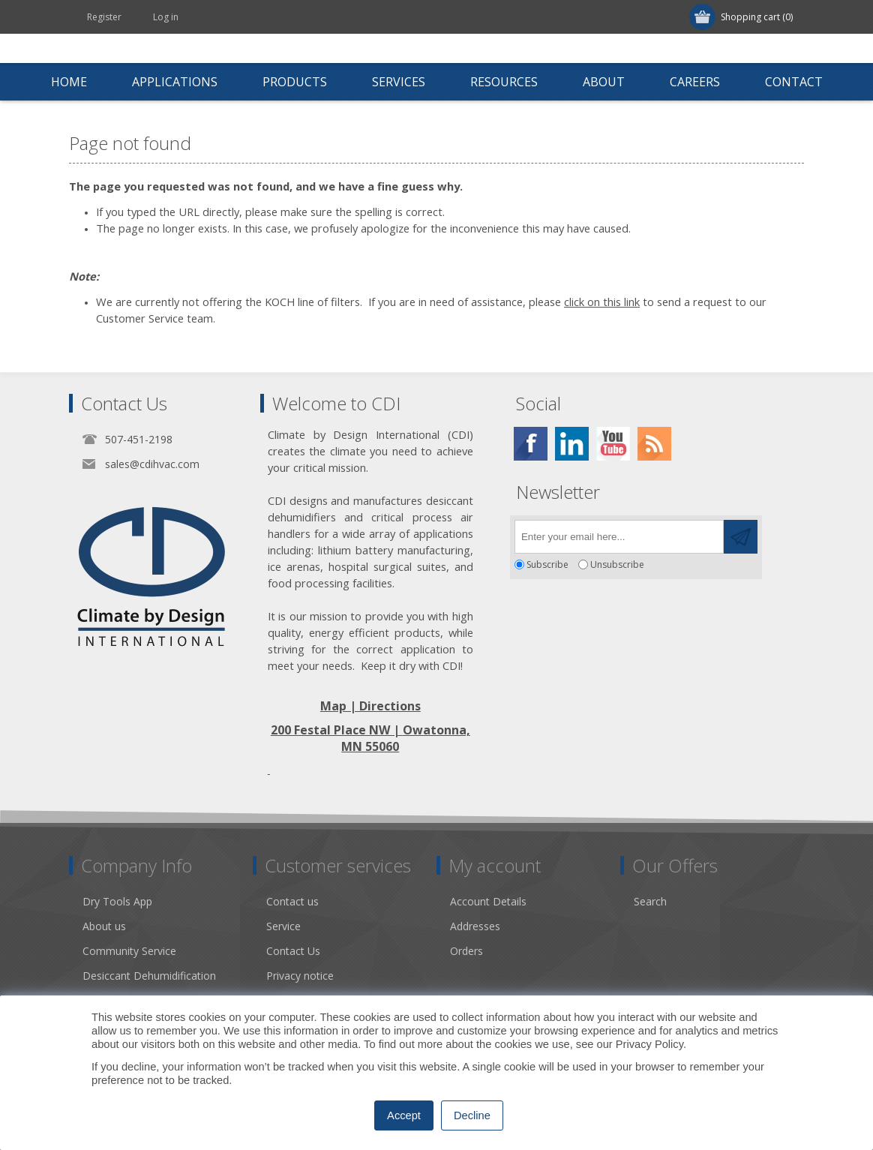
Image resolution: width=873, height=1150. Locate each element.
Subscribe (547, 564)
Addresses (475, 926)
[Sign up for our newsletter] (619, 537)
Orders (466, 951)
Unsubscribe (617, 564)
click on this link (602, 301)
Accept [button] (404, 1115)
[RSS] (654, 444)
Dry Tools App (117, 901)
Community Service (129, 951)
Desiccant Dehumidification (149, 975)
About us (104, 926)
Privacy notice (300, 975)
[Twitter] (572, 444)
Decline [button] (472, 1115)
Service (283, 926)
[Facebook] (531, 444)
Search (650, 901)
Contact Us (293, 951)
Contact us (292, 901)
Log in (165, 17)
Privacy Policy (649, 1044)
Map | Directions (370, 706)
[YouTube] (613, 444)
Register (104, 17)
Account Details (488, 901)
